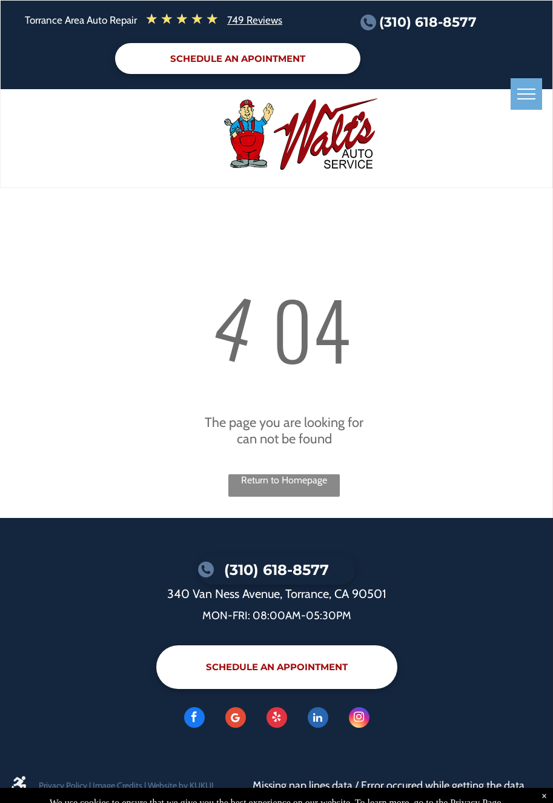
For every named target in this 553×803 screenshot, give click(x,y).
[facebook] (194, 719)
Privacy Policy (63, 785)
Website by (168, 785)
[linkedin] (318, 719)
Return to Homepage (284, 480)
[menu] (526, 94)
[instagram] (359, 719)
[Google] (235, 719)
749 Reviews (254, 20)
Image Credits (117, 785)
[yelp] (277, 719)
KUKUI (202, 785)
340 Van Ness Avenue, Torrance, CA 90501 (276, 593)
